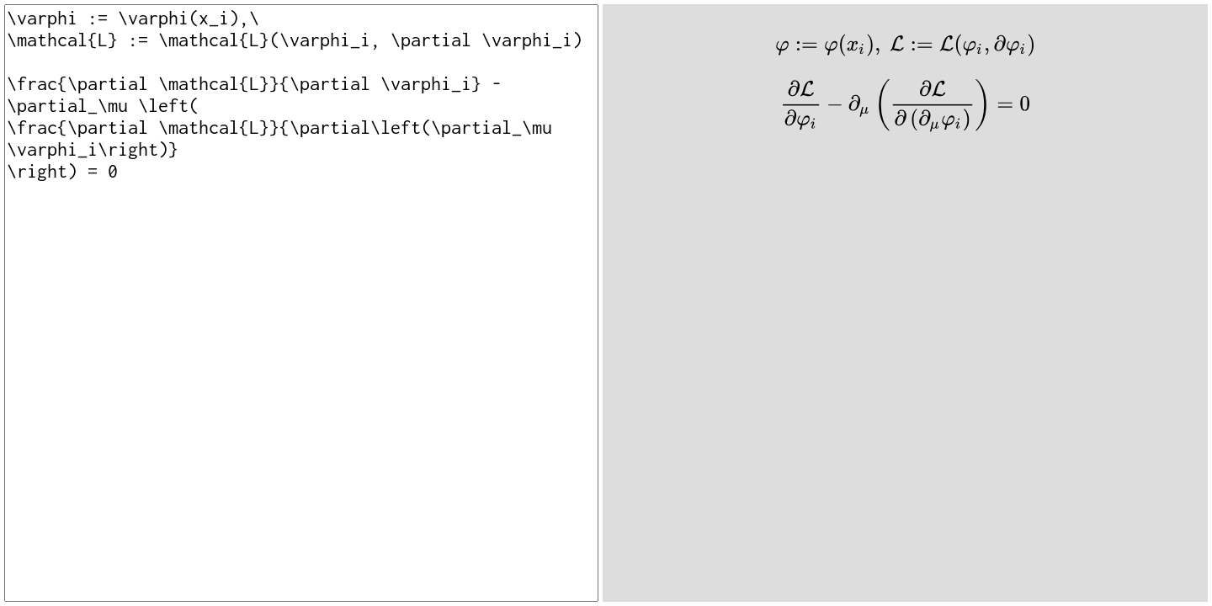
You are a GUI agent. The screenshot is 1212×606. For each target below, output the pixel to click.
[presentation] (905, 45)
